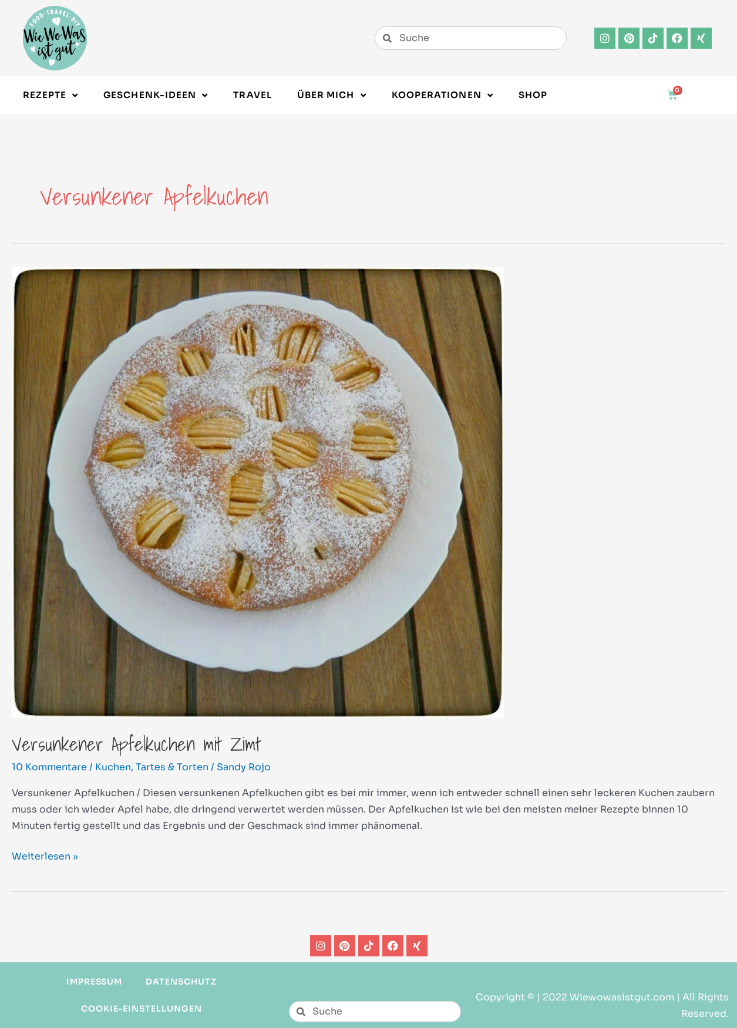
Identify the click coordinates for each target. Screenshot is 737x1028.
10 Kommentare (49, 767)
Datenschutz (181, 981)
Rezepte (51, 95)
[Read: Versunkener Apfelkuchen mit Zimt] (258, 492)
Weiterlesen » (45, 855)
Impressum (94, 981)
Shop (533, 94)
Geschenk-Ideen (155, 95)
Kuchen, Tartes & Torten (151, 767)
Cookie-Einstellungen (141, 1008)
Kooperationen (442, 95)
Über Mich (331, 95)
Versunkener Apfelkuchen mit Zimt (136, 744)
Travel (252, 94)
